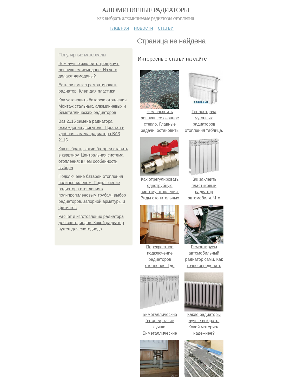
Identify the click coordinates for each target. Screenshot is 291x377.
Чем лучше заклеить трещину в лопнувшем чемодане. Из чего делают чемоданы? (89, 69)
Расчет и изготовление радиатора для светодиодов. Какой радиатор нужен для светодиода (91, 222)
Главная (119, 28)
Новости (143, 28)
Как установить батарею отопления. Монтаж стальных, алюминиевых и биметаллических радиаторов (93, 106)
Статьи (165, 28)
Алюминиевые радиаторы (145, 10)
